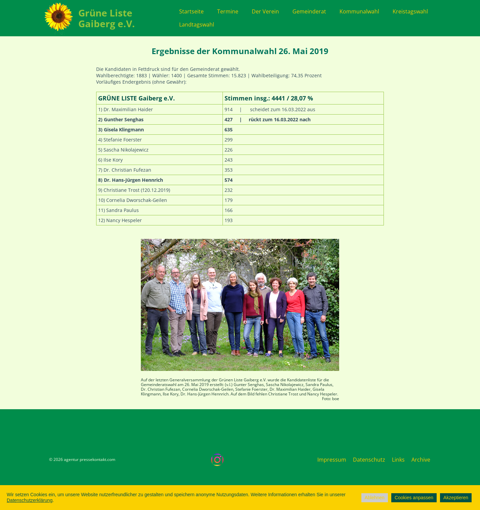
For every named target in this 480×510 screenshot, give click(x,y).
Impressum (331, 459)
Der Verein (265, 11)
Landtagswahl (196, 24)
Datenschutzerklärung (29, 500)
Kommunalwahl (359, 11)
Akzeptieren (455, 497)
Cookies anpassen (414, 497)
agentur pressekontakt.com (89, 459)
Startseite (191, 11)
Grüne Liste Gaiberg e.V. (106, 18)
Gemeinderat (309, 11)
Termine (227, 11)
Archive (420, 459)
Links (398, 459)
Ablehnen (375, 497)
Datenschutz (369, 459)
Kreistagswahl (410, 11)
